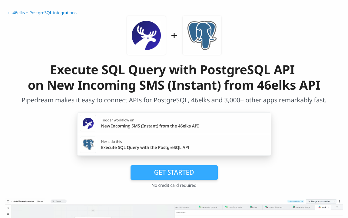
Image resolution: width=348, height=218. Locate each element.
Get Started (174, 172)
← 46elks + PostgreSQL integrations (42, 13)
